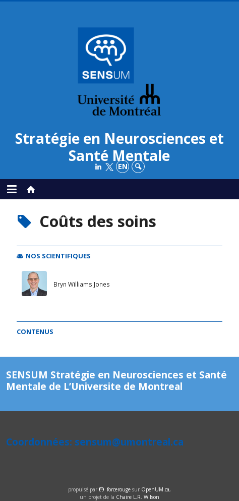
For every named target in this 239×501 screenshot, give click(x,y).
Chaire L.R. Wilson (137, 496)
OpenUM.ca (155, 489)
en (123, 166)
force (119, 489)
